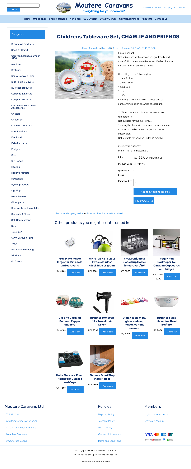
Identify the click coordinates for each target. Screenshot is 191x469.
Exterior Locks (19, 143)
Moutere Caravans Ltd (96, 451)
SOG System (90, 18)
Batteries (16, 70)
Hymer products (20, 184)
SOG (13, 226)
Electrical (16, 137)
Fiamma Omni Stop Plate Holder (102, 377)
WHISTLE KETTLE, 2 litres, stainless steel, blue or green (102, 262)
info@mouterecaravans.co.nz (21, 421)
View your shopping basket (69, 213)
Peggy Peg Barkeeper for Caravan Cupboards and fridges (166, 264)
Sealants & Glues (20, 214)
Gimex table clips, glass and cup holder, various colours (134, 323)
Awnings (16, 64)
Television (16, 231)
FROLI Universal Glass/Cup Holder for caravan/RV (134, 262)
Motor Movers (18, 196)
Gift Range (17, 161)
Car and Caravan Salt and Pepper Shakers (70, 321)
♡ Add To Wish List (143, 201)
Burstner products (21, 87)
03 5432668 (12, 414)
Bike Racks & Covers (22, 81)
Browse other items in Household (105, 213)
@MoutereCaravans (16, 434)
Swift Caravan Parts (22, 237)
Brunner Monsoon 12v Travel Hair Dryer (102, 321)
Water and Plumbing (22, 249)
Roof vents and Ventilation (25, 208)
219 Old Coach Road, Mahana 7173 (24, 427)
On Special (17, 261)
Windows (16, 255)
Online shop (39, 18)
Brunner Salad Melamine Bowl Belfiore (167, 321)
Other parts (17, 202)
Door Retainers (19, 131)
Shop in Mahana (58, 18)
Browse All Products (22, 44)
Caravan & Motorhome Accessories (23, 106)
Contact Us (161, 18)
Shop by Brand (19, 50)
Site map (112, 451)
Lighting (16, 190)
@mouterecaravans (16, 440)
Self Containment (129, 18)
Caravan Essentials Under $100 (25, 57)
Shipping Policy (106, 414)
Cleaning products (21, 125)
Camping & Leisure (21, 93)
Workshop (75, 18)
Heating (15, 166)
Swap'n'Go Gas (108, 18)
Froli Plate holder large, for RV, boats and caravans (69, 262)
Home (27, 18)
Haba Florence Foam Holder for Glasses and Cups (69, 379)
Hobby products (20, 172)
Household (17, 178)
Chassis (15, 113)
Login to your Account (156, 414)
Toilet (14, 243)
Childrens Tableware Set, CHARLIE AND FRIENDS (134, 48)
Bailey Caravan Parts (22, 76)
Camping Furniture (21, 99)
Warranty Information (109, 434)
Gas (13, 155)
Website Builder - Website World (95, 461)
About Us (147, 18)
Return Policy (105, 427)
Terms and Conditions (109, 440)
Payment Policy (106, 421)
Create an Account (154, 421)
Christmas (17, 119)
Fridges (15, 149)
